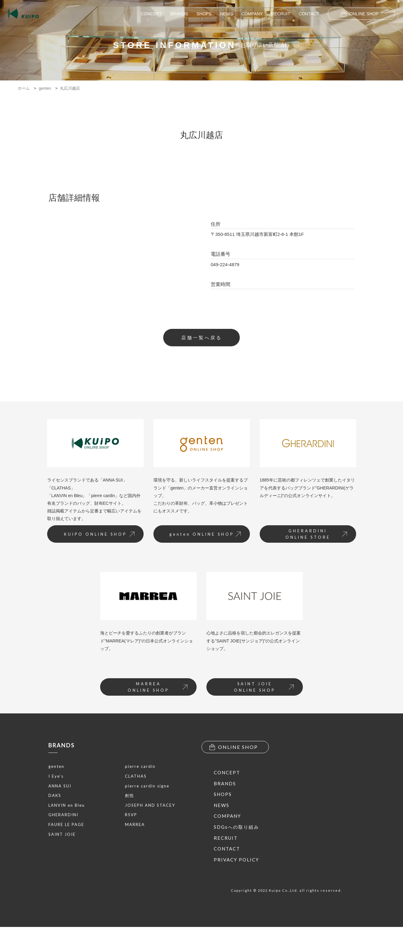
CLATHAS (136, 777)
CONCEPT (151, 13)
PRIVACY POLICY (236, 862)
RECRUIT (280, 13)
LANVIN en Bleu (66, 806)
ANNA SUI (59, 787)
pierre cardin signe (147, 787)
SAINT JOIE (62, 835)
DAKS (54, 796)
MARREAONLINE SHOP (156, 689)
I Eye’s (56, 777)
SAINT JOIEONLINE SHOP (262, 689)
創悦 (129, 796)
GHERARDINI (63, 816)
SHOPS (204, 13)
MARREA (135, 826)
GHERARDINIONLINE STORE (314, 535)
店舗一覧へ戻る (201, 337)
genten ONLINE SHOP (203, 535)
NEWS (226, 13)
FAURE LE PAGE (66, 826)
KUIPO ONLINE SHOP (96, 535)
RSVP (131, 816)
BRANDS (179, 13)
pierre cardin (140, 767)
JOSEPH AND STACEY (150, 806)
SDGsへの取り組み (236, 830)
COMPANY (252, 13)
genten (56, 767)
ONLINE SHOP (360, 14)
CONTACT (309, 13)
